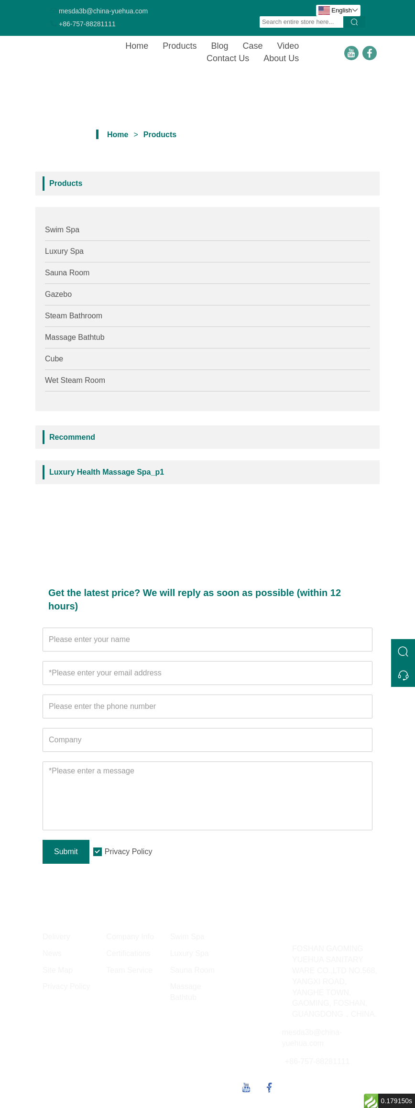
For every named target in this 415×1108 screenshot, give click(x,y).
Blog (219, 46)
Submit (66, 851)
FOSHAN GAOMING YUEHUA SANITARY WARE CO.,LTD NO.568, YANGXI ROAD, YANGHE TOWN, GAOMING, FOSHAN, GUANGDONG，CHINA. (334, 981)
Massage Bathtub (75, 337)
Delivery (56, 937)
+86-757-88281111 (87, 24)
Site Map (58, 970)
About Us (281, 58)
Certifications (128, 953)
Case (252, 46)
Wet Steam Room (75, 380)
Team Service (129, 970)
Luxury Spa (64, 251)
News (52, 953)
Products (180, 46)
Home (136, 46)
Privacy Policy (129, 851)
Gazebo (58, 294)
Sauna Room (67, 273)
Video (288, 46)
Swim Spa (62, 230)
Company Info (130, 937)
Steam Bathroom (73, 316)
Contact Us (228, 58)
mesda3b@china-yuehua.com (103, 11)
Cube (54, 359)
